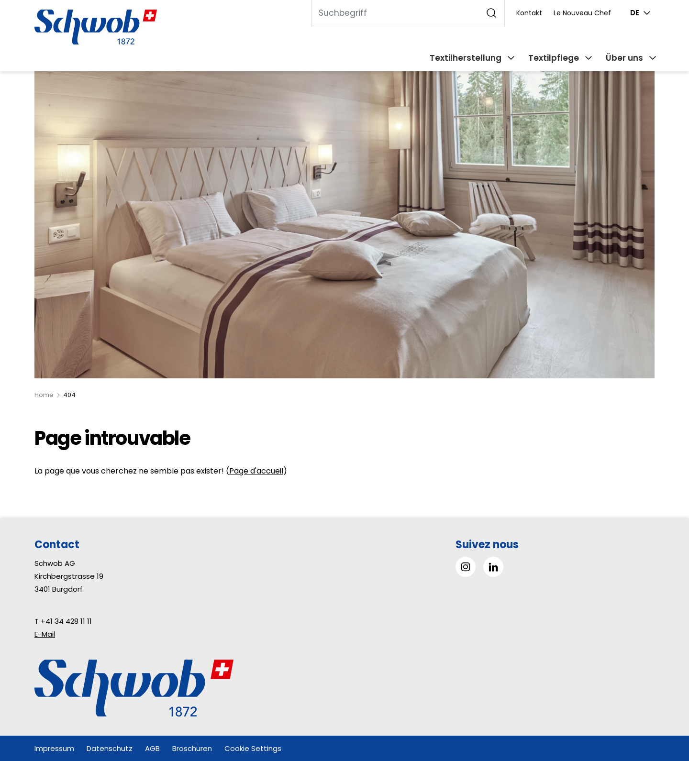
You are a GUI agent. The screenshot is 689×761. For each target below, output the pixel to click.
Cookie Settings (252, 748)
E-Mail (44, 634)
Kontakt (529, 13)
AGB (152, 748)
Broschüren (192, 748)
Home (44, 394)
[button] (660, 701)
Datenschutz (110, 748)
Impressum (54, 748)
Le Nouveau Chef (582, 13)
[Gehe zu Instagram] (466, 567)
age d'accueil (258, 470)
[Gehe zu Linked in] (493, 567)
